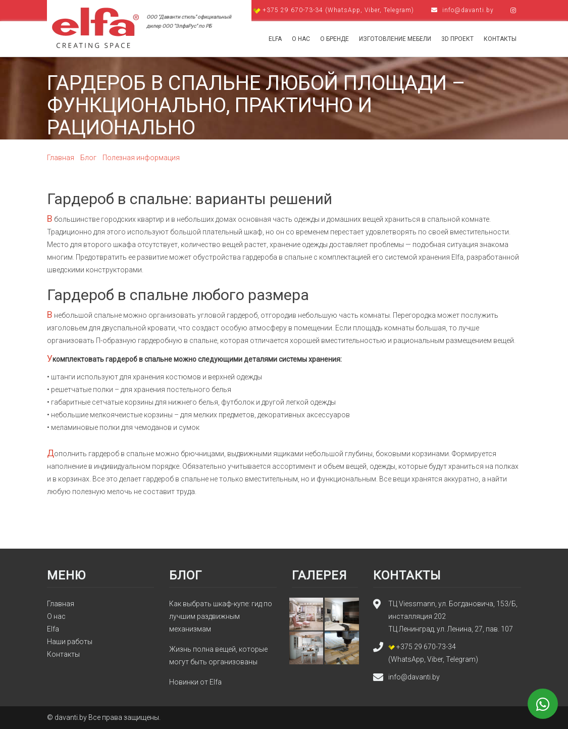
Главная (60, 604)
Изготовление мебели (395, 38)
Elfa (275, 38)
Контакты (500, 38)
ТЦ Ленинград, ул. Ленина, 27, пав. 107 (450, 629)
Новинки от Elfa (195, 682)
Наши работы (69, 642)
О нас (301, 38)
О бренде (334, 38)
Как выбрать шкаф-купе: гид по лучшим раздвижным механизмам (220, 616)
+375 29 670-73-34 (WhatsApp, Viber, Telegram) (334, 10)
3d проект (457, 38)
